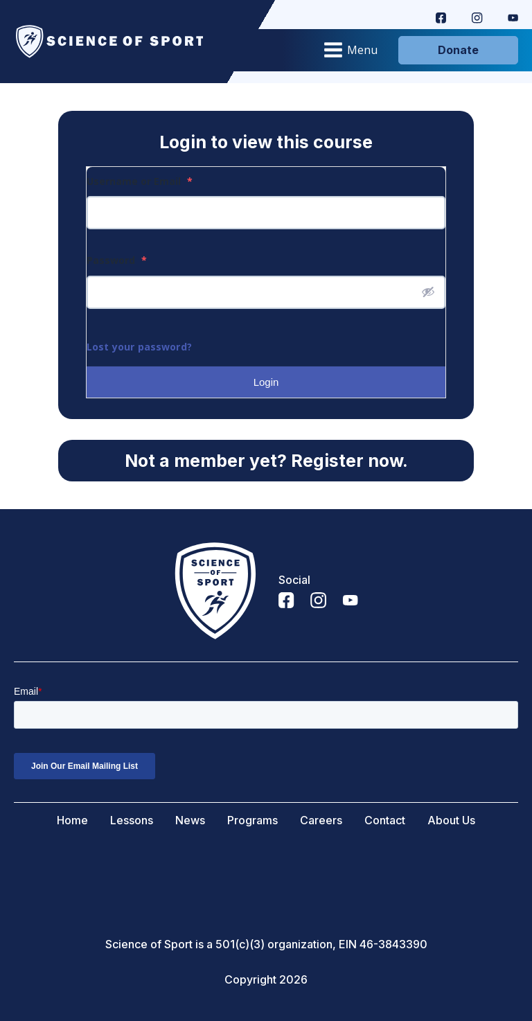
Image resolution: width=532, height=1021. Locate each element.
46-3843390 (393, 944)
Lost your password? (139, 346)
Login (266, 382)
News (190, 820)
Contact (384, 820)
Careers (321, 820)
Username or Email (140, 181)
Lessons (131, 820)
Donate (458, 50)
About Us (451, 820)
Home (72, 820)
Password (117, 260)
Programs (252, 820)
